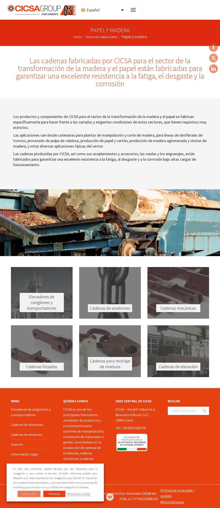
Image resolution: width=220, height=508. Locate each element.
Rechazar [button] (54, 494)
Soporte (17, 444)
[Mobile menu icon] (133, 9)
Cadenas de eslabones (27, 424)
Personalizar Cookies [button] (78, 494)
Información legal (24, 454)
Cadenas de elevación (26, 434)
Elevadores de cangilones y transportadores (31, 412)
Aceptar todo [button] (29, 494)
